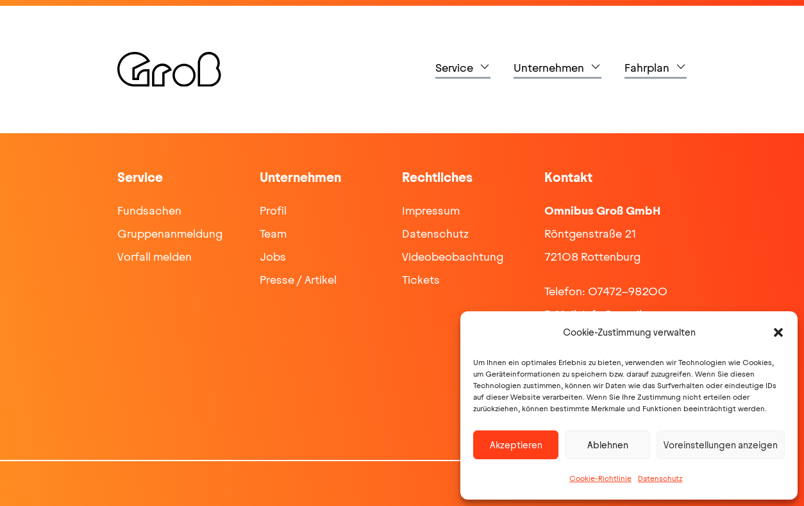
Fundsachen (149, 211)
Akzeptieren (516, 445)
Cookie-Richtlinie (600, 478)
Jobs (273, 257)
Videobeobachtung (452, 257)
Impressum (431, 211)
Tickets (421, 280)
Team (273, 234)
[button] (778, 332)
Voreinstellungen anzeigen (721, 445)
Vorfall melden (154, 257)
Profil (273, 211)
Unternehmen (549, 68)
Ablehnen (607, 445)
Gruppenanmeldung (169, 234)
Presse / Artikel (298, 280)
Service (454, 68)
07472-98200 (627, 291)
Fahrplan (646, 68)
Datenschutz (660, 478)
